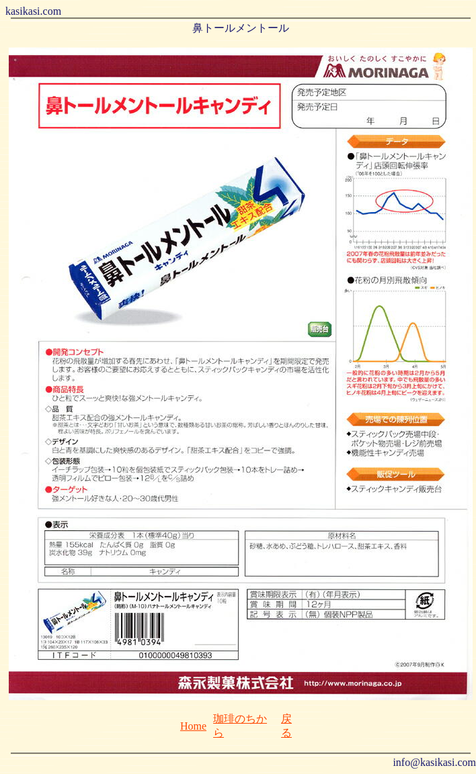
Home (193, 726)
